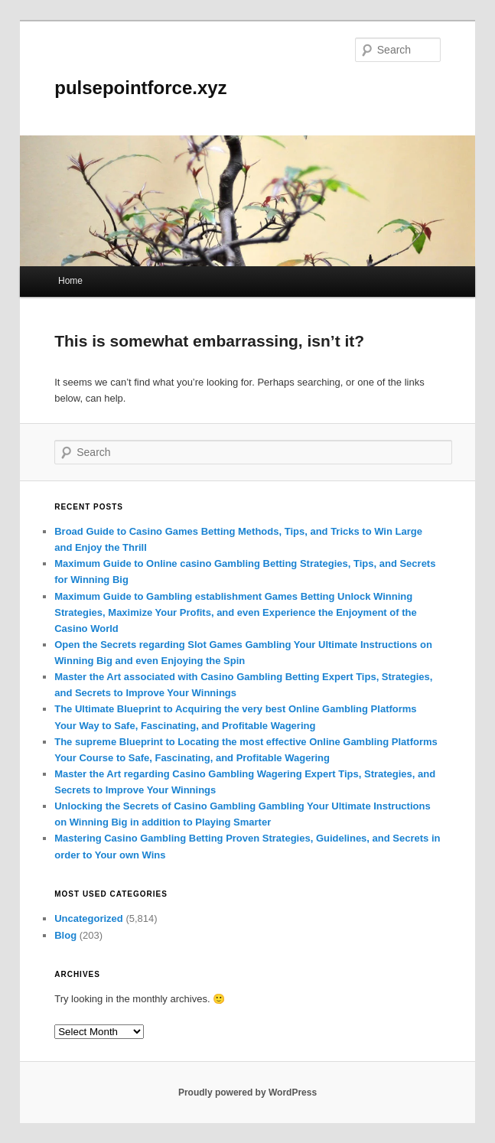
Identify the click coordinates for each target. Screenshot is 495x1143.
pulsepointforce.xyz (140, 87)
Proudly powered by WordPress (247, 1092)
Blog (65, 935)
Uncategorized (88, 918)
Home (70, 280)
